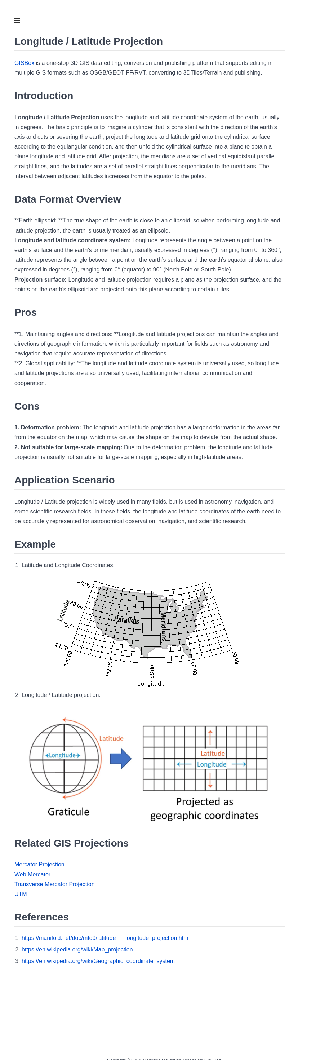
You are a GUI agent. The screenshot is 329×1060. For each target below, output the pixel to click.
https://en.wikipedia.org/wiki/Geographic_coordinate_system (98, 961)
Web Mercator (32, 874)
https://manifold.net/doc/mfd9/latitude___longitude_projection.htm (105, 938)
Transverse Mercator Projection (54, 884)
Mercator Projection (39, 864)
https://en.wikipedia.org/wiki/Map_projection (77, 949)
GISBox (24, 63)
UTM (20, 894)
